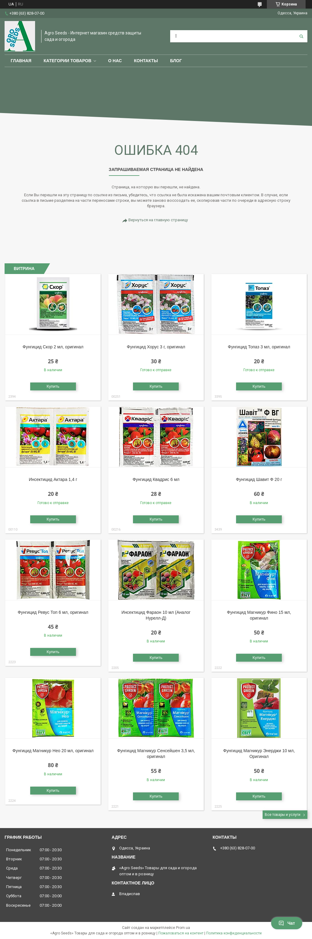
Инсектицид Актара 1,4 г (53, 479)
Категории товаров (67, 60)
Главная (21, 60)
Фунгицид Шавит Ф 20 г (259, 479)
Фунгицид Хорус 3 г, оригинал (156, 346)
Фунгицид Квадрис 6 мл (156, 479)
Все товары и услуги (282, 815)
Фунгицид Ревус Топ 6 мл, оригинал (53, 612)
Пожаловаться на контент (180, 933)
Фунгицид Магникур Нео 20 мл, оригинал (53, 750)
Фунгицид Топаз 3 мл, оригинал (259, 346)
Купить (53, 386)
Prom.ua (183, 928)
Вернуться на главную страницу (158, 220)
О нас (115, 60)
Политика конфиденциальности (234, 933)
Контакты (146, 60)
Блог (176, 60)
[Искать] (301, 36)
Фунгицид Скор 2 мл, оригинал (53, 346)
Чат (286, 923)
